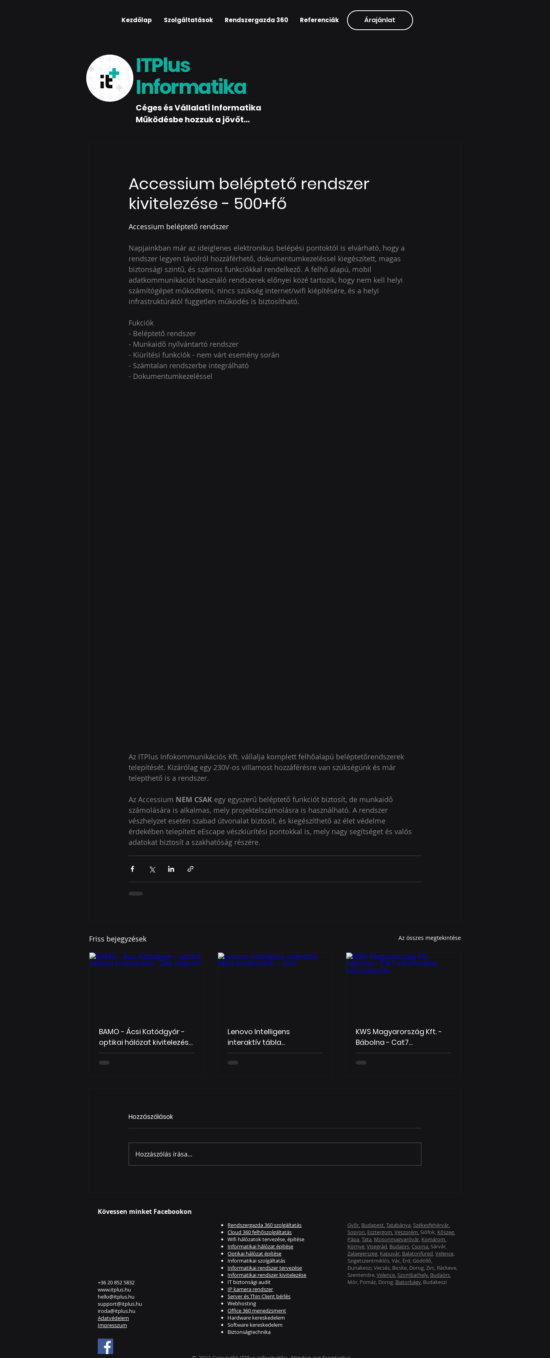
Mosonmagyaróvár (396, 1239)
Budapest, (373, 1225)
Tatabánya (398, 1225)
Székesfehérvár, (431, 1225)
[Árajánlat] (380, 20)
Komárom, (433, 1239)
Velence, (386, 1274)
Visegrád (377, 1246)
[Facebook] (105, 1346)
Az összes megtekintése (429, 937)
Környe (355, 1246)
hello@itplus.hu (116, 1296)
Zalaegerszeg (362, 1253)
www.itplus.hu (114, 1289)
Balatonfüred (417, 1253)
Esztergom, (380, 1232)
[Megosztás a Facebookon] (132, 869)
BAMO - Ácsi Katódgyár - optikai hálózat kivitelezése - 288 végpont (146, 1037)
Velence (444, 1253)
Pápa (353, 1239)
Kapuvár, (390, 1253)
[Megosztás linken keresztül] (190, 869)
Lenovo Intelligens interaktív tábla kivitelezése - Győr (260, 1037)
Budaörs (399, 1246)
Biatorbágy (408, 1282)
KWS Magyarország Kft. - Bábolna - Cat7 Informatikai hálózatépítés (402, 1037)
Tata (367, 1239)
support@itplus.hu (120, 1303)
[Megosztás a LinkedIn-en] (171, 869)
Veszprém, (406, 1232)
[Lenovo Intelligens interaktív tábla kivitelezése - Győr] (275, 985)
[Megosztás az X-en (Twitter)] (152, 869)
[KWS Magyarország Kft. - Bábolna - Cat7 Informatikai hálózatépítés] (403, 985)
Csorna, (420, 1246)
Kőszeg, (446, 1232)
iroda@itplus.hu (116, 1310)
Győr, (353, 1225)
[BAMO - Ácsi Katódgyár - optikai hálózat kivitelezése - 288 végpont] (146, 985)
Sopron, (356, 1232)
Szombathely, (413, 1274)
